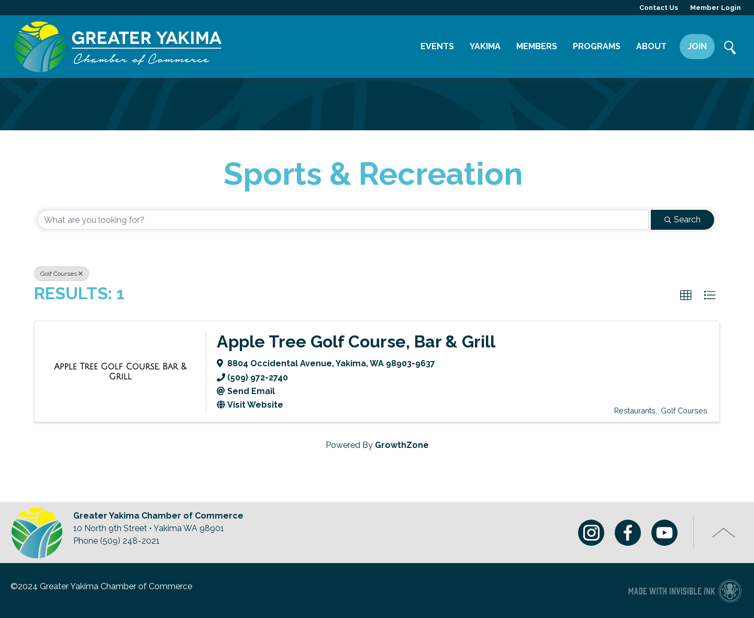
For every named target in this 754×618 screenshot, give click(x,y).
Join (697, 46)
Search (730, 49)
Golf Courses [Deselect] (61, 273)
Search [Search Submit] (682, 219)
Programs (596, 46)
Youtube (664, 533)
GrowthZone (402, 445)
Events (437, 46)
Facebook (628, 533)
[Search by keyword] (343, 220)
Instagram (591, 533)
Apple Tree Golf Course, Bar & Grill (356, 341)
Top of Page (724, 533)
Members (536, 46)
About (651, 46)
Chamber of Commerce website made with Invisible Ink (685, 590)
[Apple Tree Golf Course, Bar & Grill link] (120, 372)
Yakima (485, 46)
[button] (685, 295)
